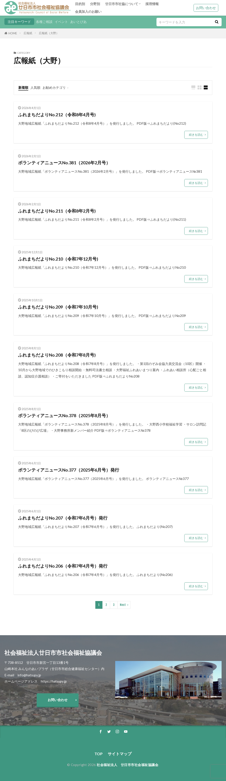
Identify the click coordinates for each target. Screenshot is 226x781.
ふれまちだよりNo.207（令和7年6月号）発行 (62, 517)
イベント (61, 22)
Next (123, 605)
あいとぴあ (78, 22)
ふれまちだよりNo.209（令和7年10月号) (58, 306)
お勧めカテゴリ (54, 87)
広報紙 (28, 33)
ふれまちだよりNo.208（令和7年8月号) (57, 354)
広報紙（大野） (49, 33)
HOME (12, 33)
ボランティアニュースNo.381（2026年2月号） (64, 162)
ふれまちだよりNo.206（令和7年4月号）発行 (62, 565)
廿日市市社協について (121, 4)
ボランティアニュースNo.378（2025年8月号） (64, 415)
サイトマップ (120, 753)
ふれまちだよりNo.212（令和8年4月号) (57, 114)
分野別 (95, 4)
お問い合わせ (206, 8)
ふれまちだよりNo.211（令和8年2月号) (57, 210)
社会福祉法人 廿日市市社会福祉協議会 (127, 765)
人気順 (35, 87)
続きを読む (196, 134)
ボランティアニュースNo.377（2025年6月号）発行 (68, 469)
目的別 (80, 4)
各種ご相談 (44, 22)
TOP (98, 753)
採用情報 (152, 4)
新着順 (23, 87)
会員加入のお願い (88, 11)
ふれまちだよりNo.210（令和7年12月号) (58, 258)
